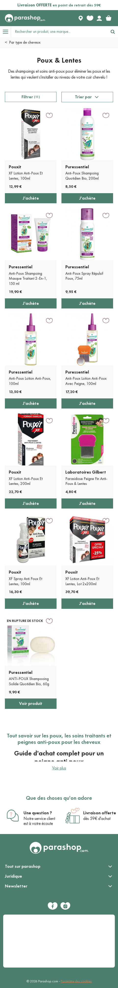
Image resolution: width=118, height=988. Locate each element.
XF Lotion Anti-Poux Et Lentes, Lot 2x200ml (82, 581)
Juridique (13, 876)
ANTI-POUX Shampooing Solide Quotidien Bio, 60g (29, 681)
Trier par (83, 97)
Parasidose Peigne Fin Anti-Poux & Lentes (86, 481)
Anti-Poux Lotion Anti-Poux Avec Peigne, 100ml (85, 381)
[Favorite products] (89, 18)
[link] (108, 18)
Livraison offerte (99, 813)
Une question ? (38, 813)
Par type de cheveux (24, 42)
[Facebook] (53, 906)
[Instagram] (65, 906)
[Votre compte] (99, 18)
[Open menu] (5, 31)
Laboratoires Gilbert (85, 472)
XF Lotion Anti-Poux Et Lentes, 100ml (26, 176)
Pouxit (15, 167)
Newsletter (16, 886)
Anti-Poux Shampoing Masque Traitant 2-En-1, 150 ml (28, 278)
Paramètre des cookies (76, 981)
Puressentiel (77, 167)
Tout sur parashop (22, 866)
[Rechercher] (112, 31)
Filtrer (31, 97)
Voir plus (59, 768)
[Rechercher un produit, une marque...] (59, 31)
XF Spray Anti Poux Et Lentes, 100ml (25, 581)
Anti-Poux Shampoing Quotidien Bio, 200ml (82, 176)
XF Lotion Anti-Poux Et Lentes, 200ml (26, 481)
